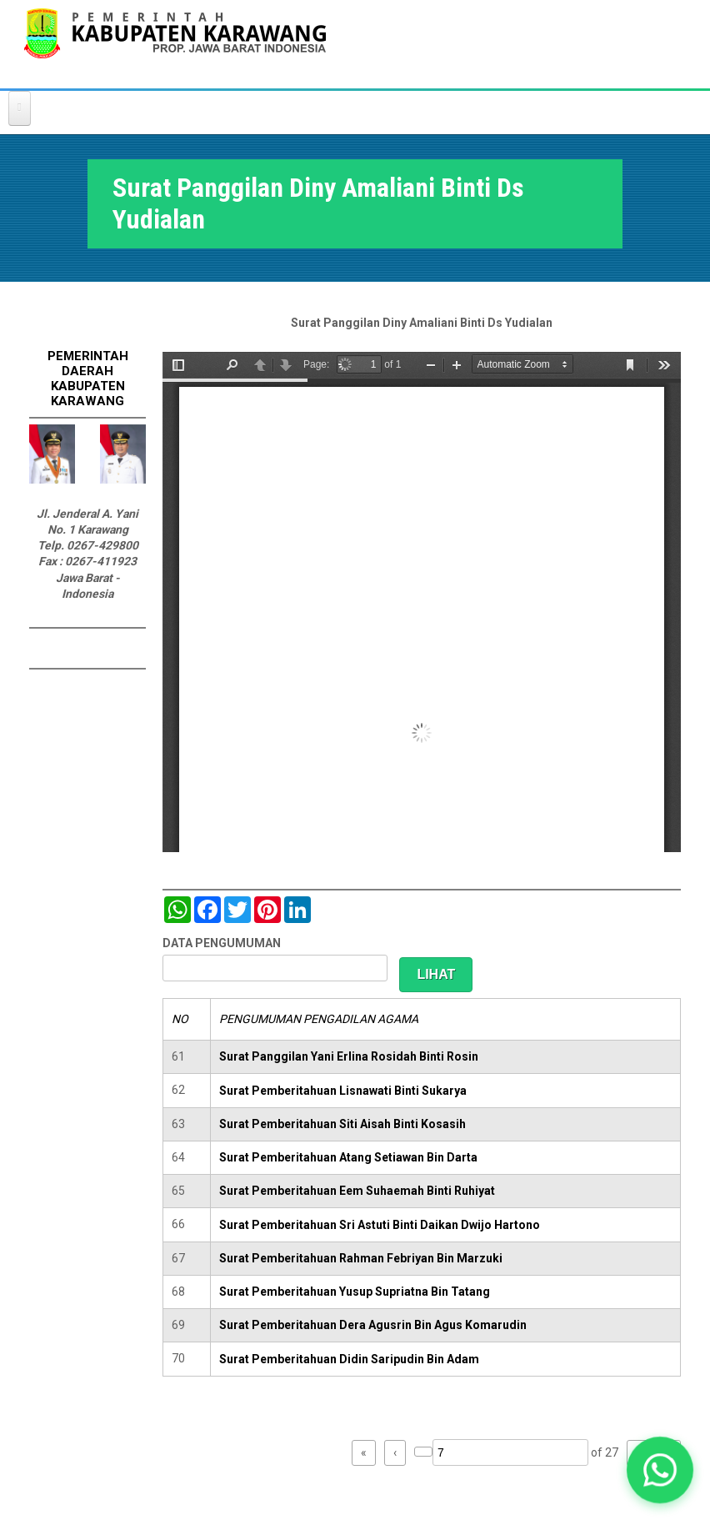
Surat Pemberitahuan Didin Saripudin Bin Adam (349, 1359)
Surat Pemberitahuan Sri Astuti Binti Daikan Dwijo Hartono (379, 1225)
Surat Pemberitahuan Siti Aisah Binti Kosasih (342, 1124)
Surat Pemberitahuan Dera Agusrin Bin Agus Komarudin (373, 1325)
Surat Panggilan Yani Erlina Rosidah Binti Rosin (348, 1056)
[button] (660, 1470)
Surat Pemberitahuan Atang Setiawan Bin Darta (348, 1157)
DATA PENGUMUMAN (221, 943)
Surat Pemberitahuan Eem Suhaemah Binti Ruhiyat (357, 1190)
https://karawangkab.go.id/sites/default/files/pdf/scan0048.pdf (421, 602)
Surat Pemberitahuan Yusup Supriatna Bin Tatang (354, 1291)
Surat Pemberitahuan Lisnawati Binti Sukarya (343, 1090)
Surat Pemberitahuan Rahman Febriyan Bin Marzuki (360, 1258)
